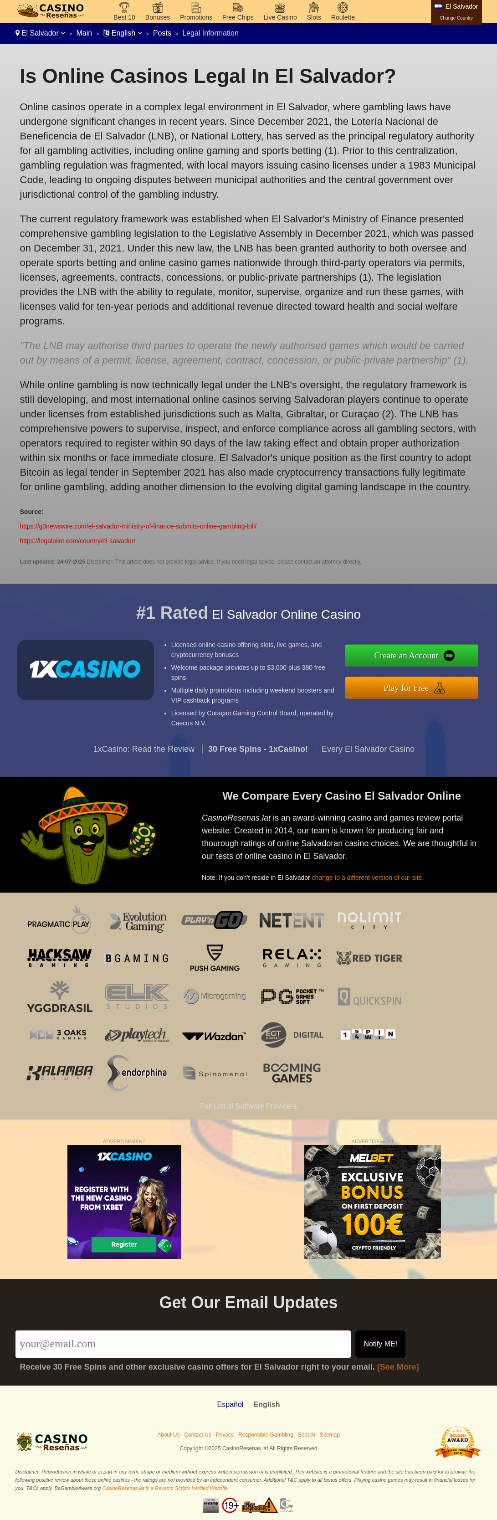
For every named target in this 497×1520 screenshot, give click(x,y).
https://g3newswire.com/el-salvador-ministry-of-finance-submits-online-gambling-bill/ (138, 526)
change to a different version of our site (371, 875)
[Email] (183, 1344)
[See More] (398, 1366)
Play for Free (412, 686)
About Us (168, 1435)
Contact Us (197, 1435)
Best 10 (124, 17)
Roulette (343, 17)
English (122, 33)
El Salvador (40, 33)
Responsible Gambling (265, 1435)
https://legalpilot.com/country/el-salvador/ (78, 540)
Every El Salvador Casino (368, 754)
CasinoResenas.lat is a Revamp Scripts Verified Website (165, 1488)
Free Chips (237, 17)
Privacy (225, 1435)
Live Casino (280, 17)
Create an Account (412, 656)
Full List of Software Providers (248, 1106)
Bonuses (157, 17)
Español (230, 1404)
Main (84, 33)
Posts (162, 33)
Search (306, 1435)
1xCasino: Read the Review (144, 754)
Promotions (196, 17)
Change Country (456, 18)
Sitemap (330, 1435)
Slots (314, 17)
